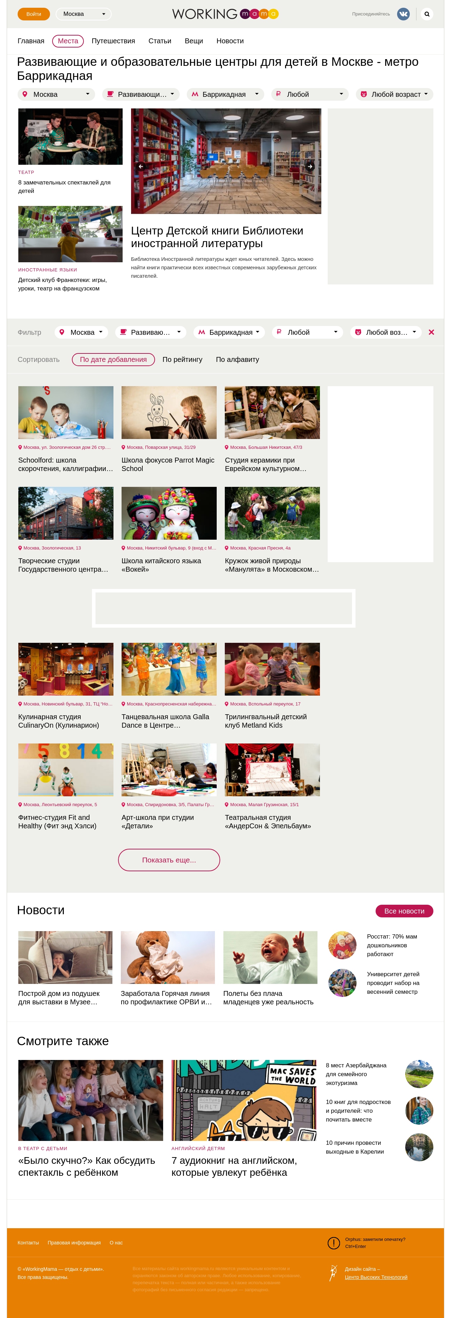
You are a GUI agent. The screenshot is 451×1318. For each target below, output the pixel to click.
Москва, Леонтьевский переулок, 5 (60, 804)
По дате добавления (113, 359)
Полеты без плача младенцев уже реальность (268, 998)
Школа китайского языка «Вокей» (160, 565)
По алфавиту (237, 359)
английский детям (197, 1148)
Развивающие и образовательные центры (149, 94)
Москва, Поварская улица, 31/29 (160, 447)
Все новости (404, 911)
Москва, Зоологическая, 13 (51, 548)
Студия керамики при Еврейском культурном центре (261, 464)
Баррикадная (224, 94)
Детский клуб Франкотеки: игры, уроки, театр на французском (62, 284)
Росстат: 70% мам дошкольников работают (391, 945)
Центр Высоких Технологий (376, 1277)
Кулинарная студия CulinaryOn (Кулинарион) (58, 721)
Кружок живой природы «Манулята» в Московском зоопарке (268, 565)
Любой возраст (396, 94)
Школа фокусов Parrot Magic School (167, 464)
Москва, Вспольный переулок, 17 (265, 704)
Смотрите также (63, 1041)
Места (68, 41)
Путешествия (113, 41)
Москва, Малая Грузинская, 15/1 (264, 804)
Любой (298, 94)
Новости (230, 41)
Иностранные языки (47, 269)
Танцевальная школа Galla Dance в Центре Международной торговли (165, 721)
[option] (225, 194)
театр (26, 172)
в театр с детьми (42, 1148)
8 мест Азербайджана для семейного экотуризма (356, 1074)
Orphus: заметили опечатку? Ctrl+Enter (367, 1243)
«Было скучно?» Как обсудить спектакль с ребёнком (86, 1166)
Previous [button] (141, 166)
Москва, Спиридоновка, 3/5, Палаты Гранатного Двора (171, 804)
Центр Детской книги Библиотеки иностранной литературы (216, 237)
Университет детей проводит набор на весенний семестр (392, 983)
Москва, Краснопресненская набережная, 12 (171, 704)
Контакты (28, 1242)
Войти (33, 14)
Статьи (160, 41)
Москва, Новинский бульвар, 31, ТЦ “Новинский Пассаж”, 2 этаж (68, 704)
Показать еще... (169, 860)
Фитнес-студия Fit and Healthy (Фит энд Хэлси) (57, 822)
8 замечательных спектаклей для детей (64, 186)
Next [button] (310, 166)
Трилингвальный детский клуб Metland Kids (265, 721)
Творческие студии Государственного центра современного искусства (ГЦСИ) (59, 565)
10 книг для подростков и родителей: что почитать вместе (358, 1111)
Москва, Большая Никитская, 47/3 (266, 447)
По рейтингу (182, 359)
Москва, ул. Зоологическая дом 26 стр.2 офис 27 (68, 447)
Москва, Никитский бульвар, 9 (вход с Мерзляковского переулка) (171, 548)
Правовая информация (74, 1242)
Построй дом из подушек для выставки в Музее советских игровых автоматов (65, 998)
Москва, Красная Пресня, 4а (260, 548)
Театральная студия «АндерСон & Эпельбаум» (267, 822)
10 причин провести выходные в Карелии (355, 1147)
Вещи (194, 41)
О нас (116, 1242)
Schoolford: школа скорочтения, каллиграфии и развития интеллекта (64, 464)
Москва (45, 94)
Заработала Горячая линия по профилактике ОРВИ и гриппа (164, 998)
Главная (31, 41)
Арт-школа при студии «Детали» (157, 822)
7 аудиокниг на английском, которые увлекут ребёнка (234, 1166)
